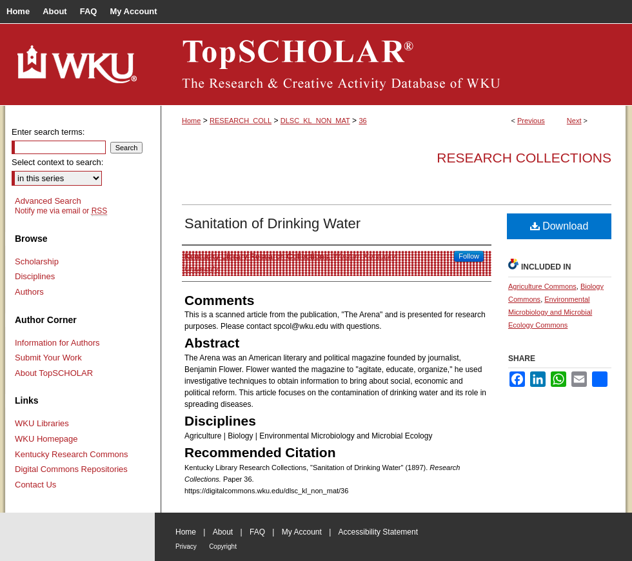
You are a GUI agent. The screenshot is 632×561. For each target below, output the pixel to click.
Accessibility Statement (378, 531)
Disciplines (35, 276)
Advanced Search (48, 201)
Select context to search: (57, 162)
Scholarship (37, 261)
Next (574, 120)
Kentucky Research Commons (71, 454)
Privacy (186, 546)
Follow (469, 256)
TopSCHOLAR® (393, 64)
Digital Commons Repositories (71, 469)
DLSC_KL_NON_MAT (315, 120)
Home (191, 120)
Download (559, 226)
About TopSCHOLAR (54, 373)
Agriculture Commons (542, 286)
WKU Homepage (46, 439)
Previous (531, 120)
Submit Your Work (48, 357)
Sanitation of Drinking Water (272, 223)
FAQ (257, 531)
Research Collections (524, 157)
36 (362, 120)
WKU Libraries (42, 423)
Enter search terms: (48, 132)
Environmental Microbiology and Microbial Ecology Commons (550, 312)
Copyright (223, 546)
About (223, 531)
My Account (302, 531)
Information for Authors (57, 343)
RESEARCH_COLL (241, 120)
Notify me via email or (61, 210)
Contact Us (35, 484)
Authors (29, 292)
